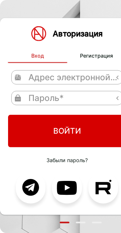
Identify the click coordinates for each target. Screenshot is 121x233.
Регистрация (70, 38)
